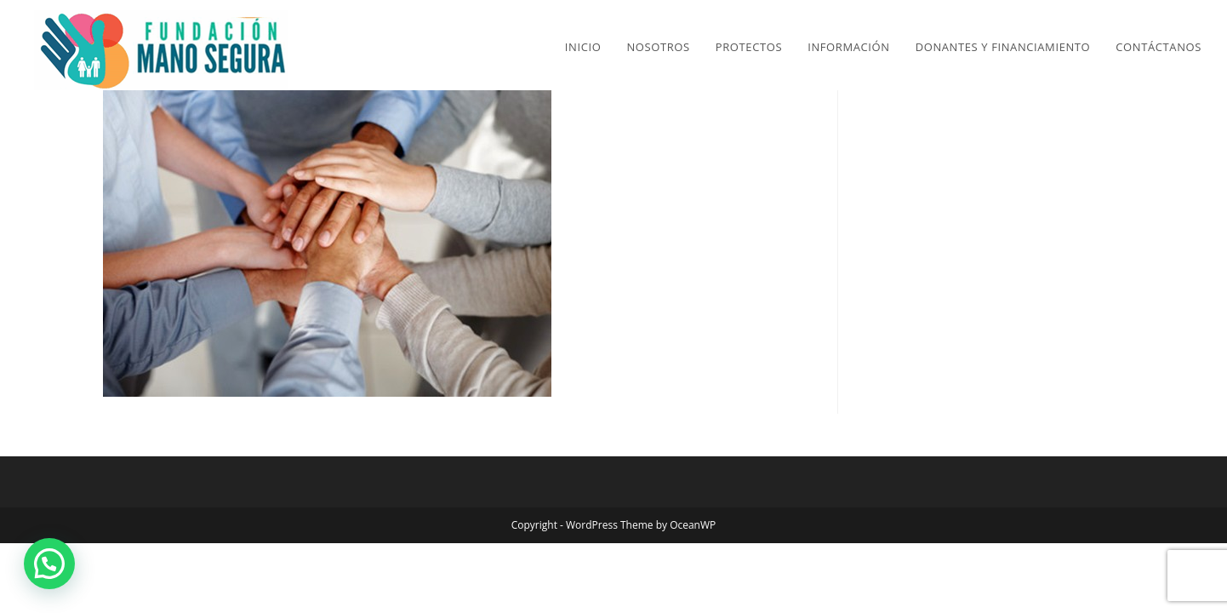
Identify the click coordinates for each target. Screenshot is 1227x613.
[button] (49, 563)
